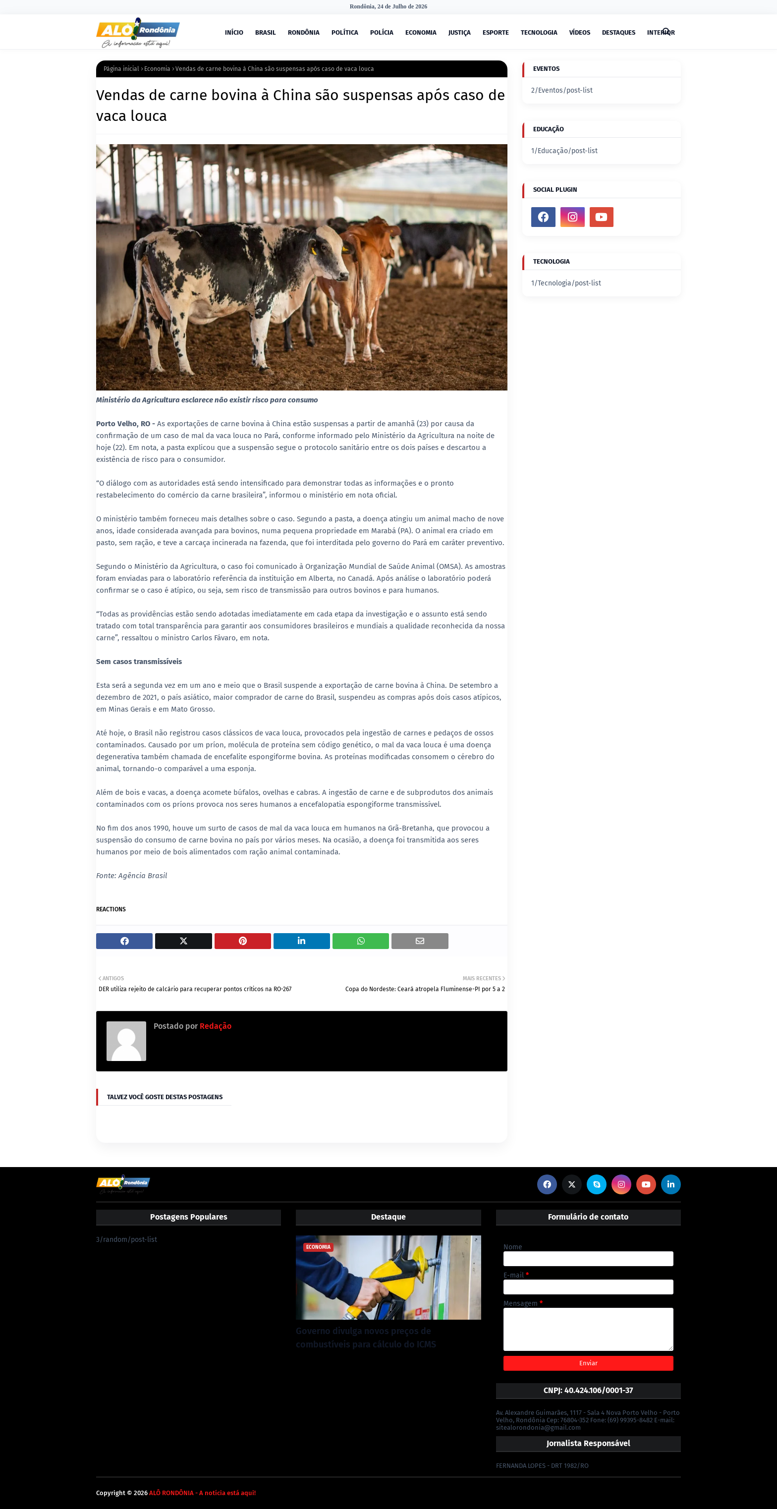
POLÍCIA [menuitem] (381, 32)
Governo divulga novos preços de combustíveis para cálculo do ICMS (366, 1338)
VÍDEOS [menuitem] (579, 32)
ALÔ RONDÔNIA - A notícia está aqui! (202, 1493)
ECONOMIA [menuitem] (421, 32)
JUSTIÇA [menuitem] (459, 32)
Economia (157, 68)
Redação (214, 1026)
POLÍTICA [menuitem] (345, 32)
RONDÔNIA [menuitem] (304, 32)
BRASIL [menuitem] (265, 32)
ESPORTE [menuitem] (496, 32)
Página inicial (121, 68)
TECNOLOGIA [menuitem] (539, 32)
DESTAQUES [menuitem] (618, 32)
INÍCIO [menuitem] (234, 32)
